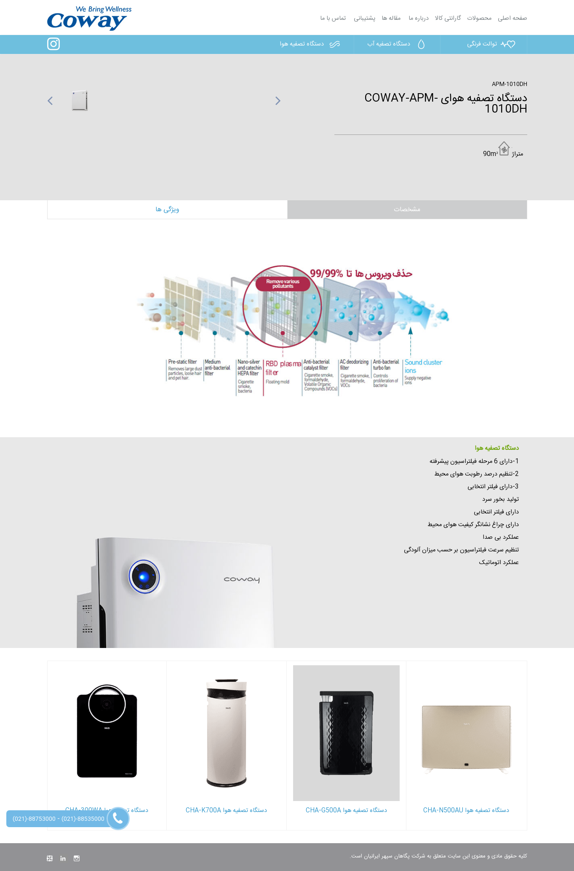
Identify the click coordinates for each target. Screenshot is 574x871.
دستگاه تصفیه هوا (311, 44)
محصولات (479, 18)
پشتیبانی (363, 18)
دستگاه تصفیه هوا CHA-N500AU (466, 811)
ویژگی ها (167, 209)
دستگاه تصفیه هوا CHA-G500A (346, 811)
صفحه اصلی (512, 18)
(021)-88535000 (82, 819)
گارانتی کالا (448, 18)
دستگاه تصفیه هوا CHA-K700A (226, 811)
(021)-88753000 (34, 819)
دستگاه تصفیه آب (398, 44)
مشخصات (407, 209)
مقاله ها (391, 18)
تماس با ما (333, 18)
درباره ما (418, 18)
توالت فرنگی (491, 44)
